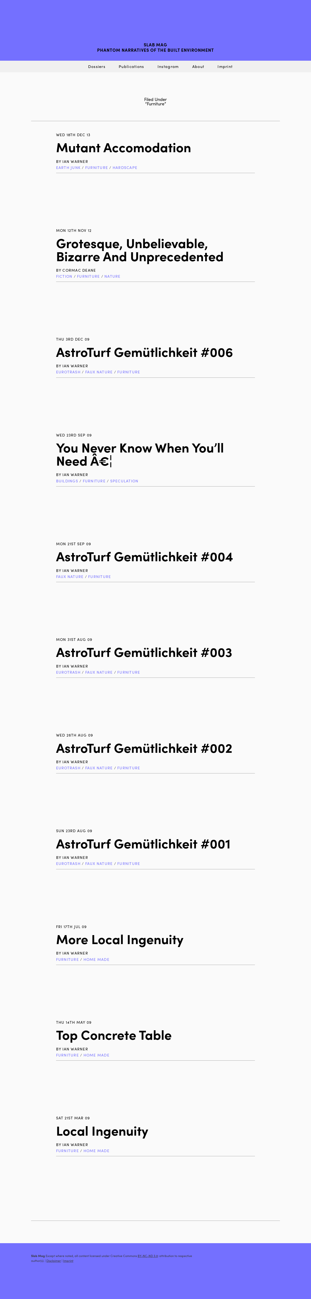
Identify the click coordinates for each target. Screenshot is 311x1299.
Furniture (96, 167)
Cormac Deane (79, 270)
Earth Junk (68, 167)
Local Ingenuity (102, 1130)
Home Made (96, 959)
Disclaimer (53, 1260)
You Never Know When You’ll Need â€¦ (140, 453)
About (198, 66)
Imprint (225, 66)
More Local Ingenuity (120, 938)
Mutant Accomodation (123, 146)
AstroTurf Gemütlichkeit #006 (144, 351)
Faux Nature (99, 372)
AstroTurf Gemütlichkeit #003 (144, 651)
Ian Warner (75, 161)
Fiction (64, 276)
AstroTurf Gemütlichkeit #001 (143, 843)
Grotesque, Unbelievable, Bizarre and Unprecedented (140, 249)
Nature (112, 276)
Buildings (67, 481)
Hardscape (125, 167)
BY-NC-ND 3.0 (148, 1256)
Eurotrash (68, 372)
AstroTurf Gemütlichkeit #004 (144, 555)
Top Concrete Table (114, 1034)
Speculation (124, 481)
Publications (131, 66)
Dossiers (96, 66)
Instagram (168, 66)
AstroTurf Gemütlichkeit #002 (144, 747)
